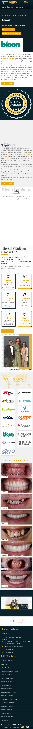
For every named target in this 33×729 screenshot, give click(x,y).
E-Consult (4, 7)
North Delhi (5, 640)
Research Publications (7, 716)
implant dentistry (7, 58)
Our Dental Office (6, 685)
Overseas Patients (6, 681)
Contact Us (4, 720)
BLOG (20, 724)
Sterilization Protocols (7, 706)
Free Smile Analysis (6, 674)
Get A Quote (11, 7)
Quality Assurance (6, 709)
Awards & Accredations (8, 702)
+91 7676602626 (9, 649)
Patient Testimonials (7, 678)
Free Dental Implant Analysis (9, 671)
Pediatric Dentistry (6, 688)
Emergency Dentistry (7, 695)
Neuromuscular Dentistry (8, 692)
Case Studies (5, 667)
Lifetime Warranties (7, 660)
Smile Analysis (19, 7)
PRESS (13, 724)
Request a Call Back (11, 727)
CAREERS (5, 724)
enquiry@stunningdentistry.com (14, 646)
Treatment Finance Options (9, 699)
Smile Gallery (5, 664)
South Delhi (5, 633)
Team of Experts (6, 713)
